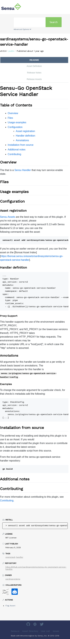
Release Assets (34, 79)
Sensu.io (15, 631)
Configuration (15, 127)
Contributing (14, 154)
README (34, 60)
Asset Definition (34, 66)
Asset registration (25, 131)
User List (45, 631)
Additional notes (17, 149)
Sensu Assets (7, 217)
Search (54, 22)
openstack (10, 557)
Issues (56, 631)
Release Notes (34, 72)
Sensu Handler (22, 170)
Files (10, 118)
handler (19, 557)
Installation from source (20, 145)
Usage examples (17, 122)
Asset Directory (30, 631)
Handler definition (25, 135)
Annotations (22, 140)
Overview (13, 113)
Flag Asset (10, 606)
